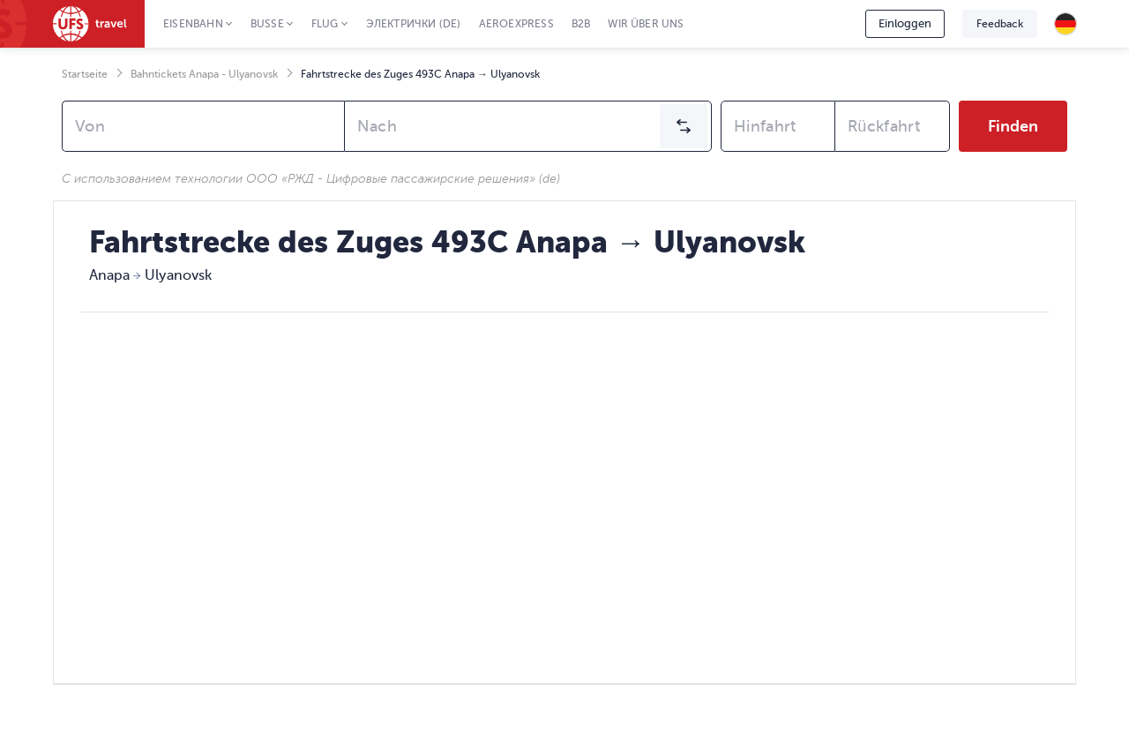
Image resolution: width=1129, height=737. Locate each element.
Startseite (85, 74)
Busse (267, 24)
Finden (1013, 126)
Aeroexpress (516, 24)
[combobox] (203, 126)
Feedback (999, 24)
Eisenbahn (193, 24)
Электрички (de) (413, 24)
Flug (325, 24)
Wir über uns (646, 24)
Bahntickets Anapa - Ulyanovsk (204, 74)
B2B (581, 24)
